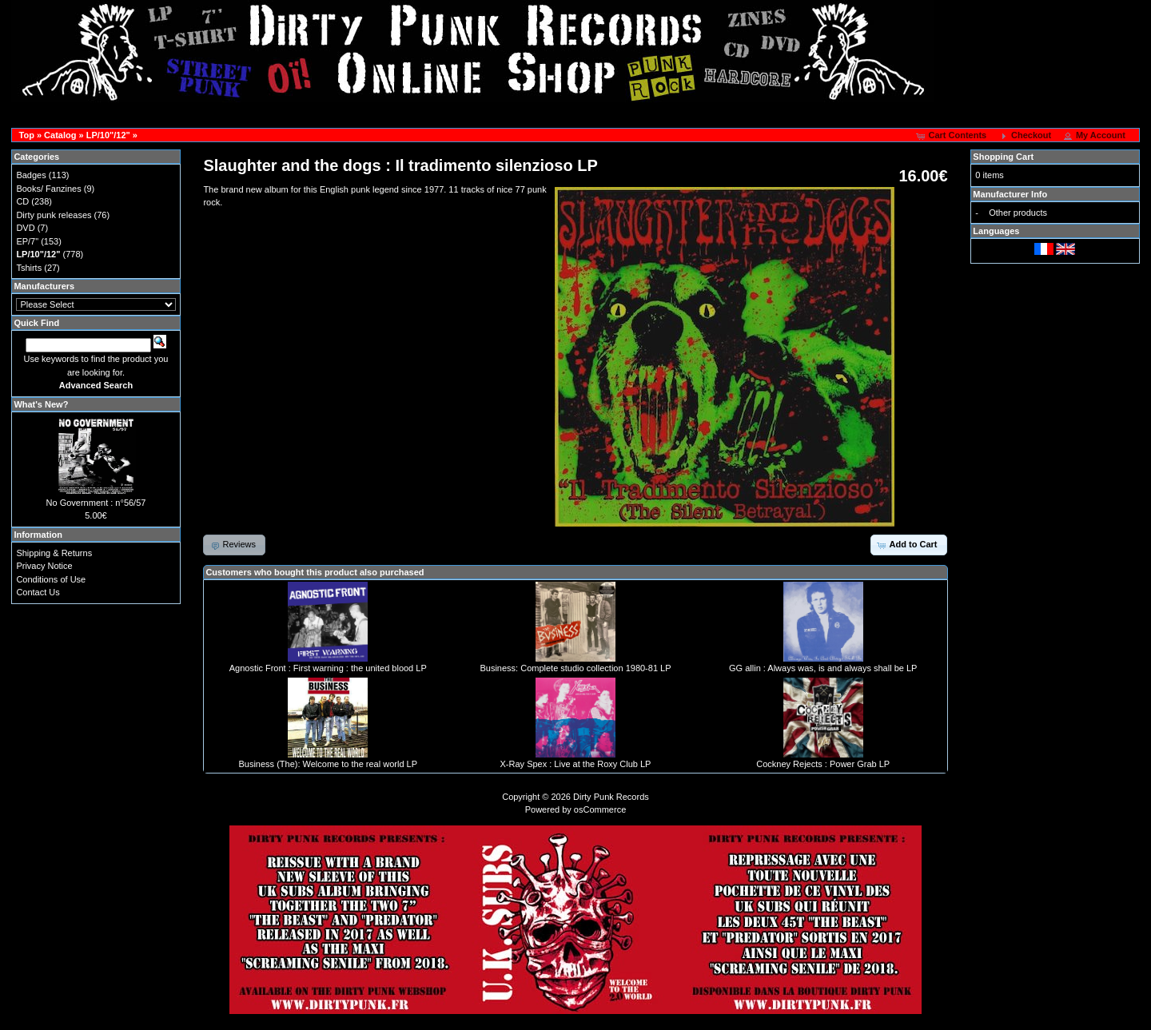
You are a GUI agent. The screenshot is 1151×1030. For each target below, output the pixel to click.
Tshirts (29, 267)
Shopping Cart (1003, 156)
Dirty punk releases (53, 215)
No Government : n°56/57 (96, 502)
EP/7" (27, 241)
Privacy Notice (44, 566)
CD (22, 201)
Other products (1018, 212)
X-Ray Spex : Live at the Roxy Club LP (575, 764)
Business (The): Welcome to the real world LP (327, 764)
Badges (31, 175)
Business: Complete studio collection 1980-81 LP (575, 668)
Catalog (60, 135)
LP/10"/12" (108, 135)
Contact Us (37, 592)
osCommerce (600, 809)
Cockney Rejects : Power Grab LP (823, 764)
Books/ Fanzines (48, 188)
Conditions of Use (51, 579)
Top (26, 135)
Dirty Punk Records (611, 796)
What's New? (41, 404)
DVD (25, 228)
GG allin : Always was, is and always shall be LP (823, 668)
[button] (952, 135)
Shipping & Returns (54, 553)
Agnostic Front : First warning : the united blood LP (328, 668)
